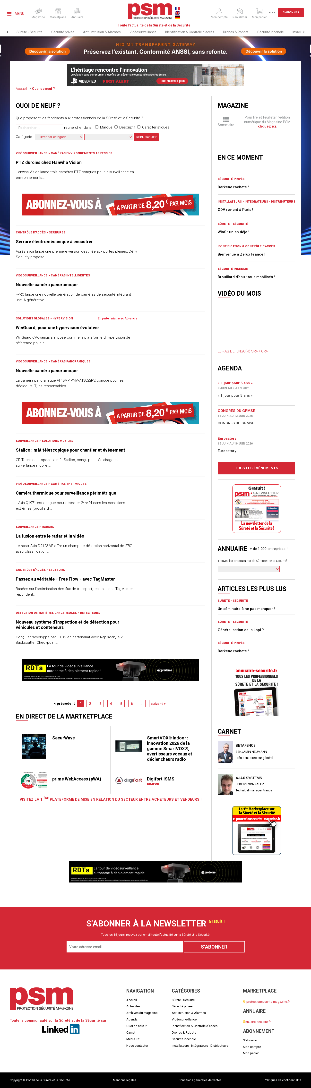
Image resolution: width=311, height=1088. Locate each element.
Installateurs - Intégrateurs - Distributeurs (256, 201)
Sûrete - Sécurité (30, 32)
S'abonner (291, 12)
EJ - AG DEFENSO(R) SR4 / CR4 (243, 351)
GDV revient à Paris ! (235, 209)
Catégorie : (50, 137)
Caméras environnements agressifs (81, 153)
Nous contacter (137, 1045)
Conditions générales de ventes (200, 1080)
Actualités (133, 1006)
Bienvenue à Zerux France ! (241, 254)
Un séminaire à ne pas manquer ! (246, 609)
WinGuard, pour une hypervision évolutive (57, 327)
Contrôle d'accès (31, 232)
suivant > (158, 704)
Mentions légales (124, 1080)
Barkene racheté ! (233, 187)
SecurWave (63, 737)
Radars (48, 527)
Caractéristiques (153, 127)
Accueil (21, 89)
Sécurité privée (62, 32)
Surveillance (27, 441)
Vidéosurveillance (143, 32)
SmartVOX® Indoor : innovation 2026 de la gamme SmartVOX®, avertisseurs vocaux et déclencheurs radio (169, 748)
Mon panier (251, 1053)
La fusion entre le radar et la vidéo (50, 536)
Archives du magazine (141, 1013)
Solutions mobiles (57, 441)
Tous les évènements (256, 468)
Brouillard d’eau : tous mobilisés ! (246, 277)
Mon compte (252, 1047)
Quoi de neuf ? (43, 89)
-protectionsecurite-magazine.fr (266, 1001)
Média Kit (132, 1039)
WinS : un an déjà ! (233, 232)
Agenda (132, 1019)
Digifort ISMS (160, 778)
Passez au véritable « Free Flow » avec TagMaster (65, 579)
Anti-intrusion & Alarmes (102, 32)
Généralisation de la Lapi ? (241, 630)
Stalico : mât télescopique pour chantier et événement (70, 450)
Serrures (57, 232)
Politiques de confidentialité (282, 1080)
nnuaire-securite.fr (257, 1022)
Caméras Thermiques (68, 484)
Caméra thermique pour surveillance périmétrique (66, 493)
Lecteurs (57, 570)
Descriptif (124, 127)
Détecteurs (90, 613)
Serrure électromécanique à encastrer (54, 241)
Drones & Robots (236, 32)
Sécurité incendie (270, 32)
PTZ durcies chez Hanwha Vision (49, 162)
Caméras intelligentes (70, 275)
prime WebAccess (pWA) (76, 778)
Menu (15, 13)
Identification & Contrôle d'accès (189, 32)
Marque (103, 127)
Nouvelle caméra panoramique (47, 284)
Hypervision (62, 318)
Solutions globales (33, 318)
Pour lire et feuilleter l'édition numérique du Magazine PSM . (267, 122)
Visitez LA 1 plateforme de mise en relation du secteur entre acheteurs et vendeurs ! (110, 799)
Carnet (130, 1032)
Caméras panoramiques (70, 361)
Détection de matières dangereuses (47, 613)
